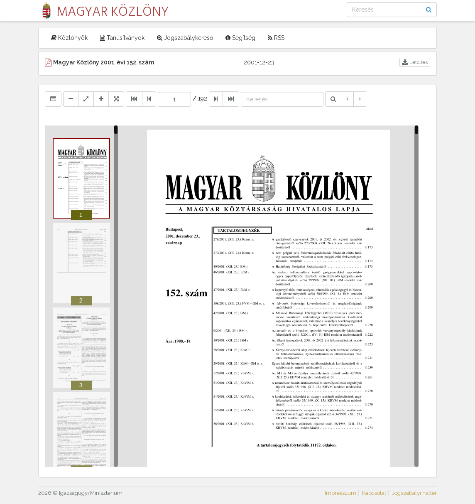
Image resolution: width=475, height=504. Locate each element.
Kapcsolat (374, 493)
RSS (276, 37)
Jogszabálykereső (185, 37)
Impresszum (340, 493)
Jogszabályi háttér (414, 493)
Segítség (240, 37)
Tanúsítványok (122, 37)
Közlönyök (69, 37)
